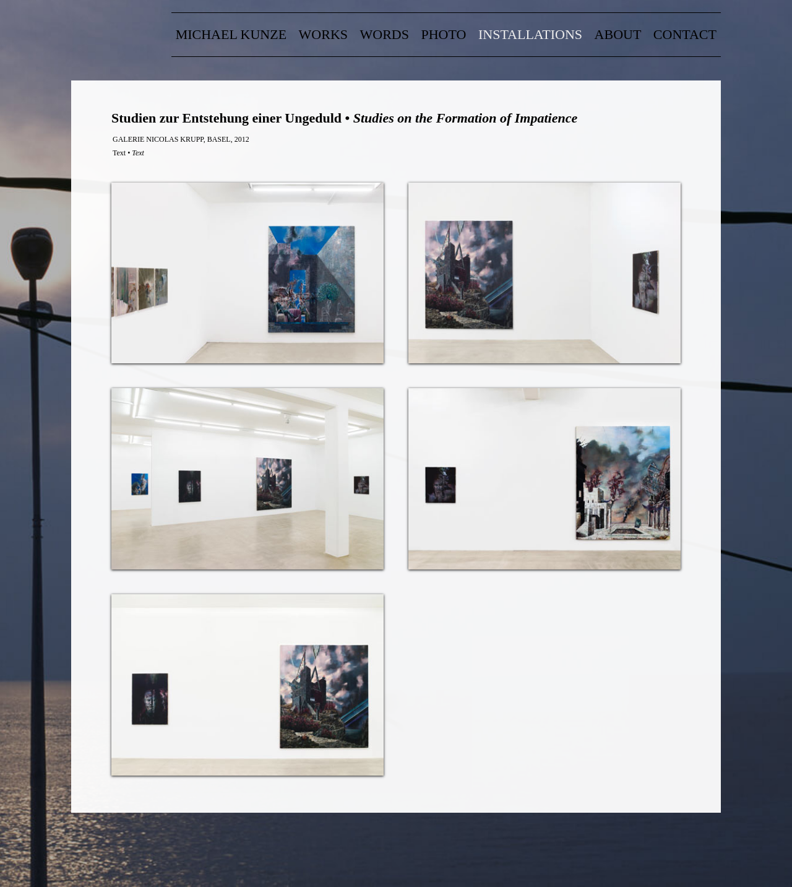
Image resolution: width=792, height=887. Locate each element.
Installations (530, 34)
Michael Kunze (231, 34)
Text (119, 153)
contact (685, 34)
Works (323, 34)
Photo (444, 34)
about (618, 34)
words (384, 34)
